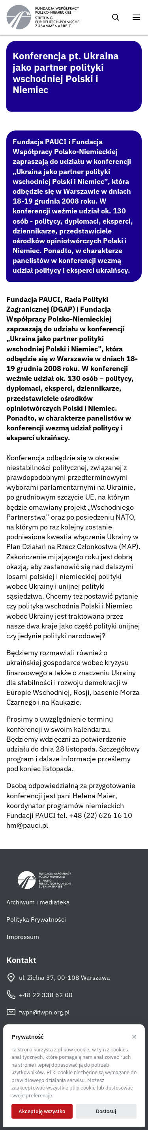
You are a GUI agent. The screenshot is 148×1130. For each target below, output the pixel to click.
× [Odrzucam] (134, 1037)
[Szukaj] (115, 17)
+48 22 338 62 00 (39, 995)
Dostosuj (106, 1111)
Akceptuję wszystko (42, 1111)
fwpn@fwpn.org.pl (37, 1012)
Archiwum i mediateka (38, 902)
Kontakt (21, 960)
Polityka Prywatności (36, 919)
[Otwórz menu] (136, 17)
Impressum (22, 937)
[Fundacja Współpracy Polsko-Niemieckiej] (42, 17)
